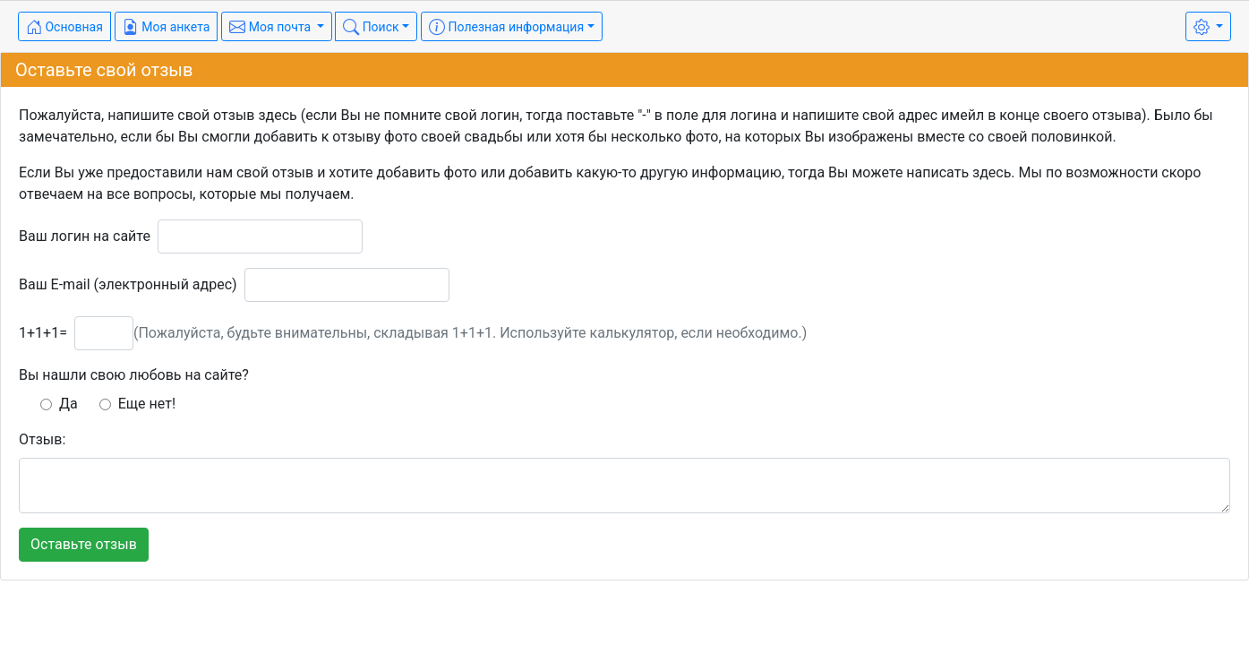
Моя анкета (166, 27)
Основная (64, 27)
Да (59, 403)
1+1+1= (43, 332)
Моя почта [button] (271, 27)
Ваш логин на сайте (84, 236)
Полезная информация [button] (506, 27)
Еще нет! (137, 403)
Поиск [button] (370, 27)
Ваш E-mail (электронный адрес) (128, 284)
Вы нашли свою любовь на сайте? (134, 374)
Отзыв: (42, 439)
